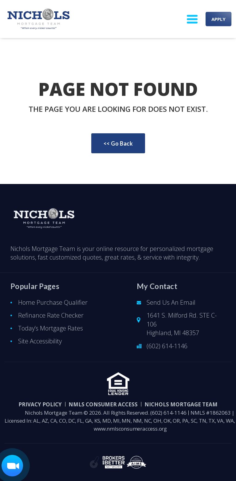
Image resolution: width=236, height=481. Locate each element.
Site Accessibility (40, 341)
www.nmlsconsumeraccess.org (130, 428)
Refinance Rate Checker (51, 315)
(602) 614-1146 (167, 346)
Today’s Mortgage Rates (50, 328)
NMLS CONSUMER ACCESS (103, 404)
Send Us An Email (171, 302)
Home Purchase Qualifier (53, 302)
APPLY (218, 19)
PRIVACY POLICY (40, 404)
